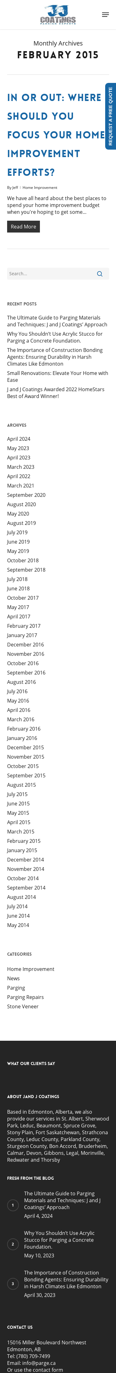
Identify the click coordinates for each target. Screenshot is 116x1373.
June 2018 (18, 588)
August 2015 (21, 784)
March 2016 (20, 719)
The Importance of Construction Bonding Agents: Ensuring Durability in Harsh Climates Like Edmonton (55, 357)
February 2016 (24, 728)
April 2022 (18, 476)
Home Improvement (40, 187)
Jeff (15, 187)
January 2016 (22, 738)
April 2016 (18, 710)
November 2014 (25, 869)
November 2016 (25, 653)
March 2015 (20, 831)
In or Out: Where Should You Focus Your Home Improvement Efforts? (56, 135)
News (13, 978)
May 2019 (18, 551)
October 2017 (23, 597)
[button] (105, 15)
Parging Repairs (25, 997)
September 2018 (26, 569)
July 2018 (17, 579)
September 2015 (26, 775)
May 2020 (18, 513)
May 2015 (18, 812)
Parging (16, 987)
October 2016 (23, 663)
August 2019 (21, 523)
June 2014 (18, 915)
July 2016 (17, 691)
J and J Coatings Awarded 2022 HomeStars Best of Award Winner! (56, 393)
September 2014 (26, 887)
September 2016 (26, 672)
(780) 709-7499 (33, 1356)
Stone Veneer (23, 1006)
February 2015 (24, 841)
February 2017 (24, 625)
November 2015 (25, 756)
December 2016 (25, 644)
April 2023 (18, 457)
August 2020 (21, 504)
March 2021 (20, 485)
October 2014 (23, 878)
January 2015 (22, 850)
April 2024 (18, 438)
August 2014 (21, 897)
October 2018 (23, 560)
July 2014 (17, 906)
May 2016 (18, 700)
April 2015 (18, 822)
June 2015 (18, 803)
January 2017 (22, 635)
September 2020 (26, 495)
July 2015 (17, 794)
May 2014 (18, 925)
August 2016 (21, 682)
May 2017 (18, 607)
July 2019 (17, 532)
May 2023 (18, 448)
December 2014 (25, 859)
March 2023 (20, 466)
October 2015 (23, 766)
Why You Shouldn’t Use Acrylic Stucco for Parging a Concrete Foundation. (55, 337)
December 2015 (25, 747)
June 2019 (18, 541)
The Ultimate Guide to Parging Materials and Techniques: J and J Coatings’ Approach (57, 321)
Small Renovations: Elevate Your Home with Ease (57, 376)
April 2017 (18, 616)
